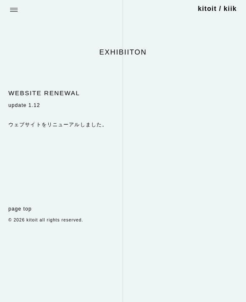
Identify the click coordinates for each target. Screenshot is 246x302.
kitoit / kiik (217, 8)
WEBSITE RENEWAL (44, 92)
